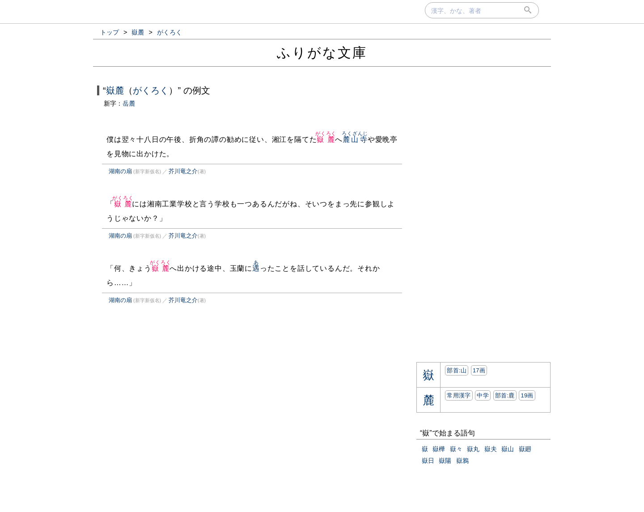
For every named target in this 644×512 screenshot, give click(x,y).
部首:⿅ (505, 395)
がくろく (151, 90)
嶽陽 (445, 460)
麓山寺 (355, 139)
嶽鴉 (462, 460)
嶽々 (456, 448)
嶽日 (428, 460)
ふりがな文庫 (322, 52)
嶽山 (507, 448)
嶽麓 (115, 90)
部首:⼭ (456, 370)
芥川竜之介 (183, 171)
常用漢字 (458, 395)
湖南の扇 (120, 171)
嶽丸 (473, 448)
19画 (527, 395)
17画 (479, 370)
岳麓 (129, 103)
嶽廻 (525, 448)
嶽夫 (490, 448)
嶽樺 (438, 448)
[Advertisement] (172, 404)
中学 (483, 395)
